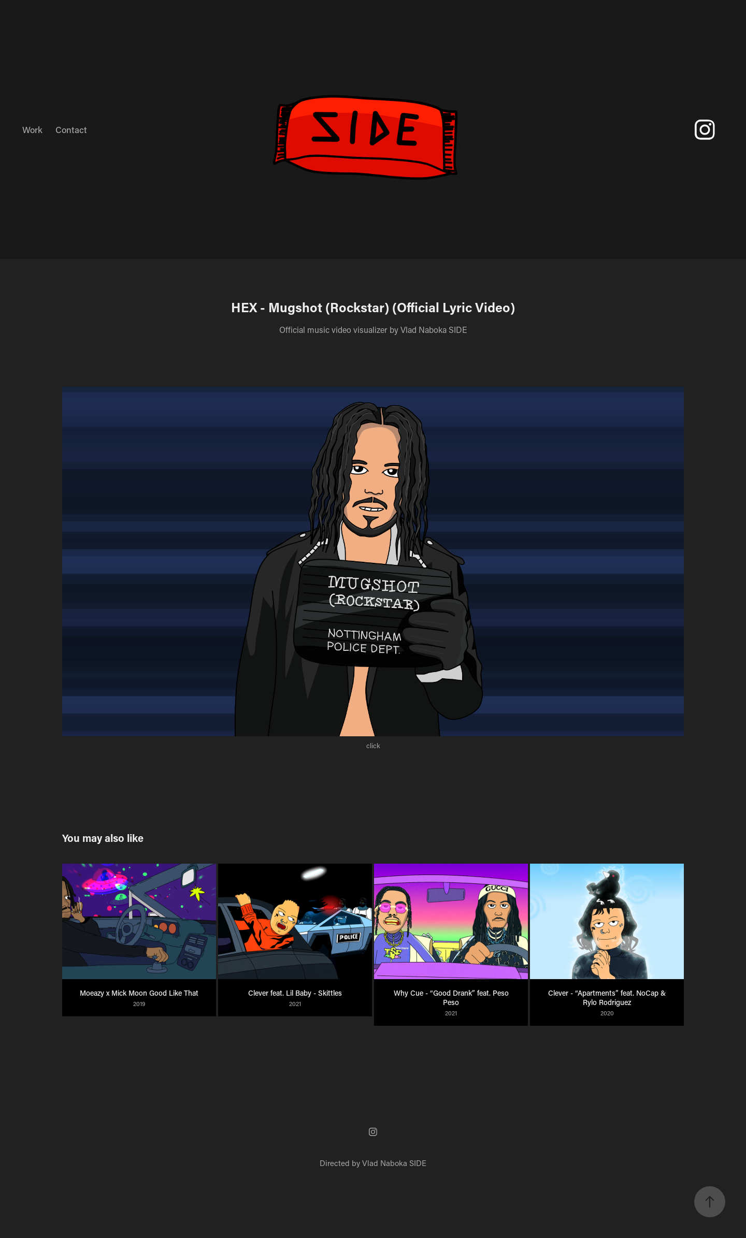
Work (32, 129)
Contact (71, 129)
